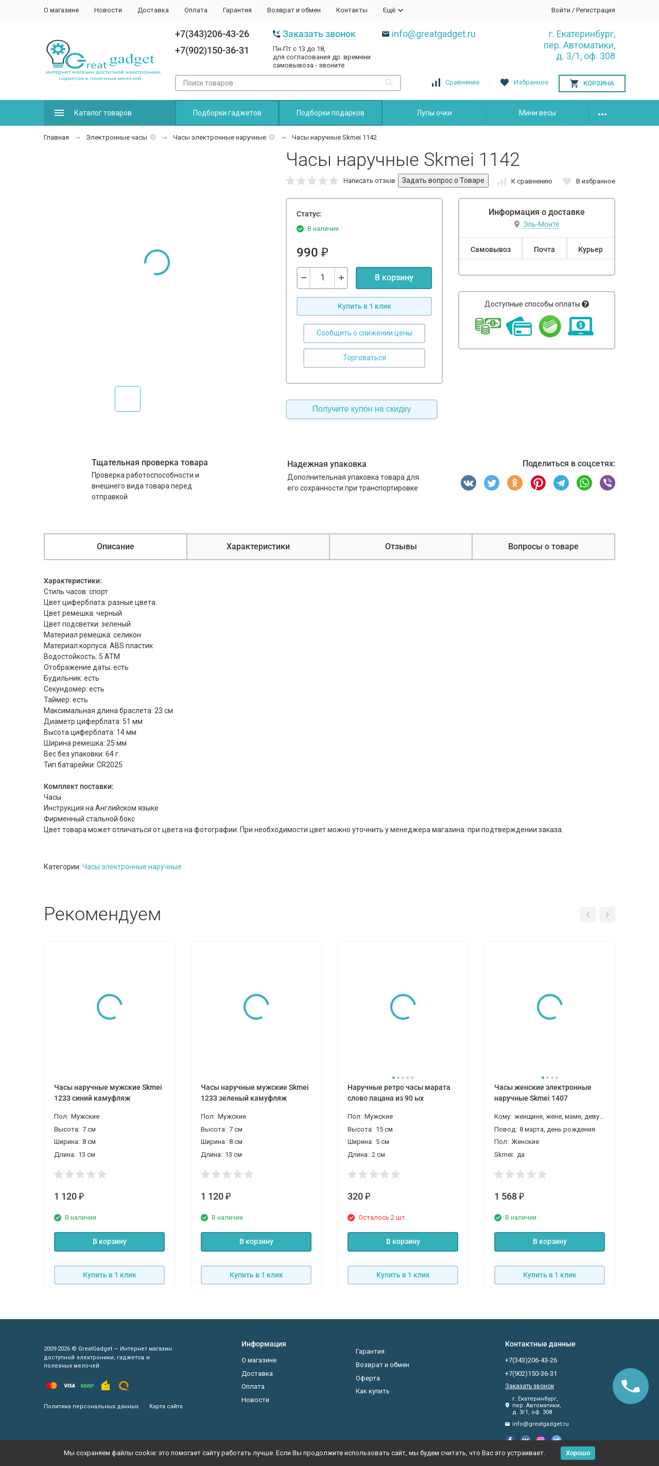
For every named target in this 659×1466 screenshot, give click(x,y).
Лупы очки (434, 113)
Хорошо (578, 1453)
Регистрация (595, 10)
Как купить (373, 1391)
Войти (560, 10)
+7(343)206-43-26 (212, 33)
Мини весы (537, 113)
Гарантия (237, 10)
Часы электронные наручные (219, 137)
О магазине (61, 10)
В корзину (394, 277)
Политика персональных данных (91, 1406)
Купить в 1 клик (364, 306)
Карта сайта (166, 1406)
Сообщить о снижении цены (364, 333)
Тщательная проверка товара (150, 462)
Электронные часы (116, 137)
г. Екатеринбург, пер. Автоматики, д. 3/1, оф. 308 (579, 44)
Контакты (352, 10)
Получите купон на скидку (362, 409)
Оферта (368, 1378)
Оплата (195, 10)
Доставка (153, 10)
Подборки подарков (331, 113)
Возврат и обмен (294, 10)
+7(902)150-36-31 (212, 50)
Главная (56, 137)
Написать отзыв (369, 180)
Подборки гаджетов (227, 113)
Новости (108, 10)
